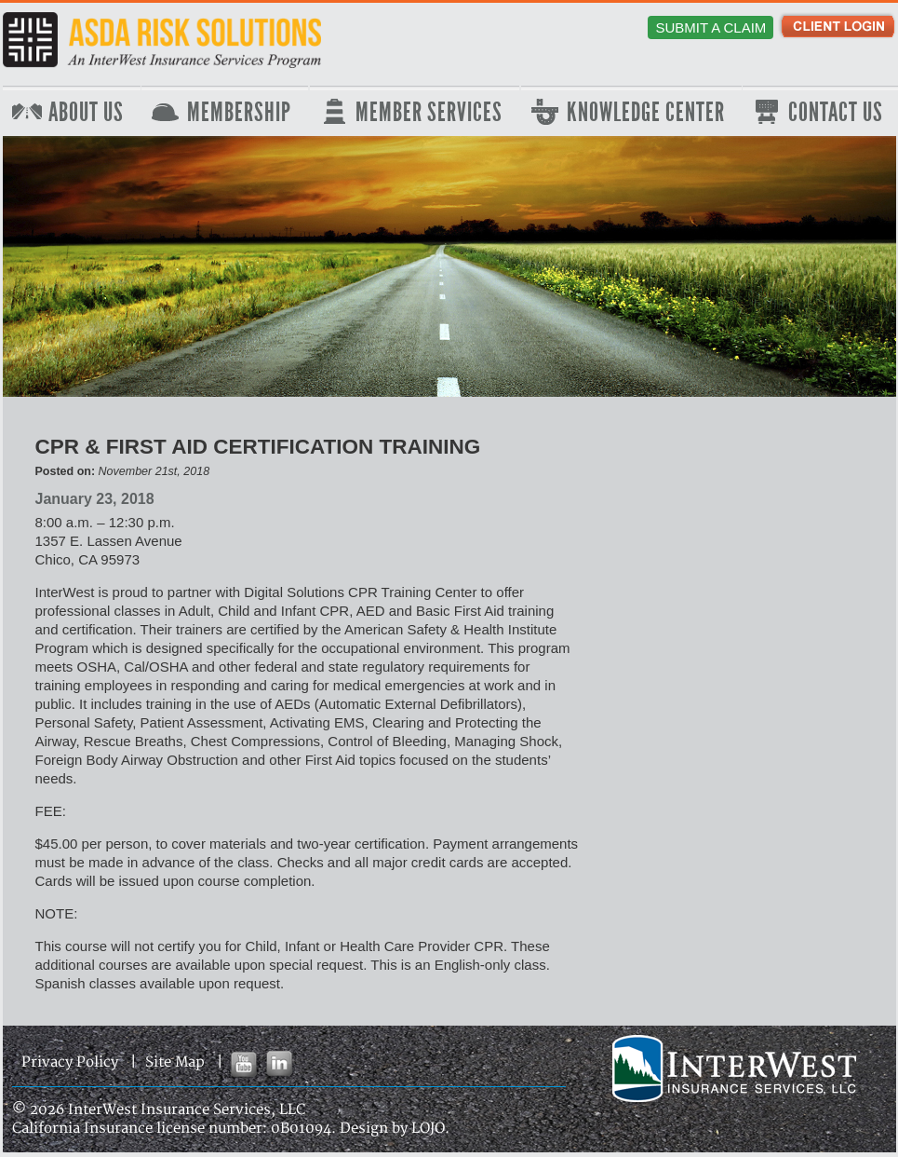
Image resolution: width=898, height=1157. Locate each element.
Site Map (175, 1062)
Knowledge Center (646, 113)
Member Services (429, 113)
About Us (86, 113)
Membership (239, 113)
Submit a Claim (710, 27)
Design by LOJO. (394, 1128)
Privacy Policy (69, 1062)
